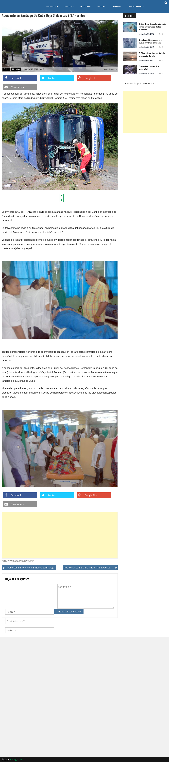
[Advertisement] (59, 535)
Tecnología (52, 6)
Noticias (69, 6)
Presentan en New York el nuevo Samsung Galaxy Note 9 (31, 567)
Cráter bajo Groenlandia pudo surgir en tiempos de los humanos (152, 27)
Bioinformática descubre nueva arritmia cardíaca (150, 41)
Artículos (85, 6)
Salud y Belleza (136, 6)
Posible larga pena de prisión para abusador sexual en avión (91, 567)
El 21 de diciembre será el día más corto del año (152, 54)
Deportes (116, 6)
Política (101, 6)
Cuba (6, 69)
